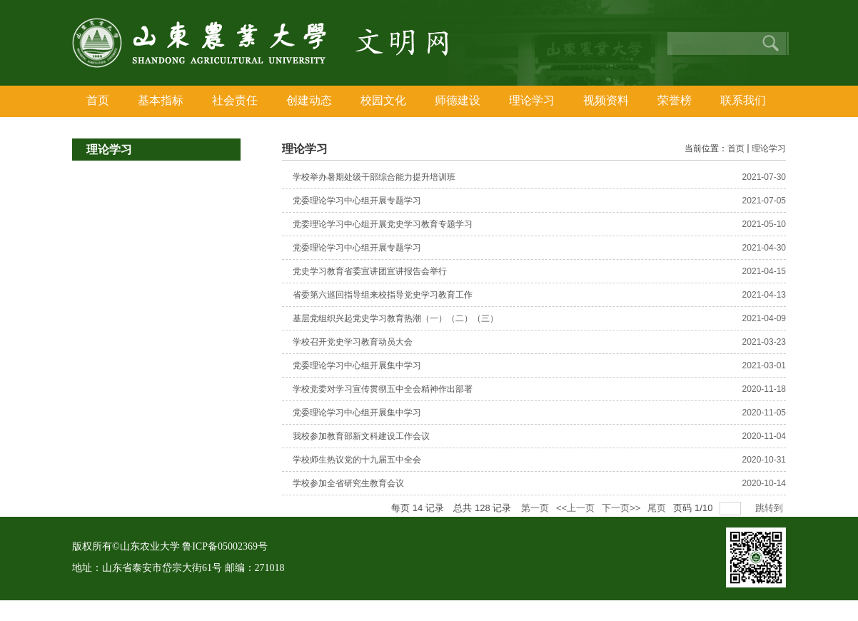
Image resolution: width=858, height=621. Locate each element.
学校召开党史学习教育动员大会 (353, 342)
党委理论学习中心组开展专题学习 (357, 201)
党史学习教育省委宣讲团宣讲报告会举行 (370, 271)
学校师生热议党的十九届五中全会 (357, 460)
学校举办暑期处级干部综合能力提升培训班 (374, 177)
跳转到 (770, 508)
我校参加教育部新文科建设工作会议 (361, 436)
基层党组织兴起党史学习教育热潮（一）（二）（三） (395, 318)
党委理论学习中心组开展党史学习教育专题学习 (383, 224)
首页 (736, 148)
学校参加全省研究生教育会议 (348, 483)
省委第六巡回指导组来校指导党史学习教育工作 (383, 295)
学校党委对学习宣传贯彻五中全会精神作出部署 (383, 389)
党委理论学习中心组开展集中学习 (357, 365)
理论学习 (769, 148)
